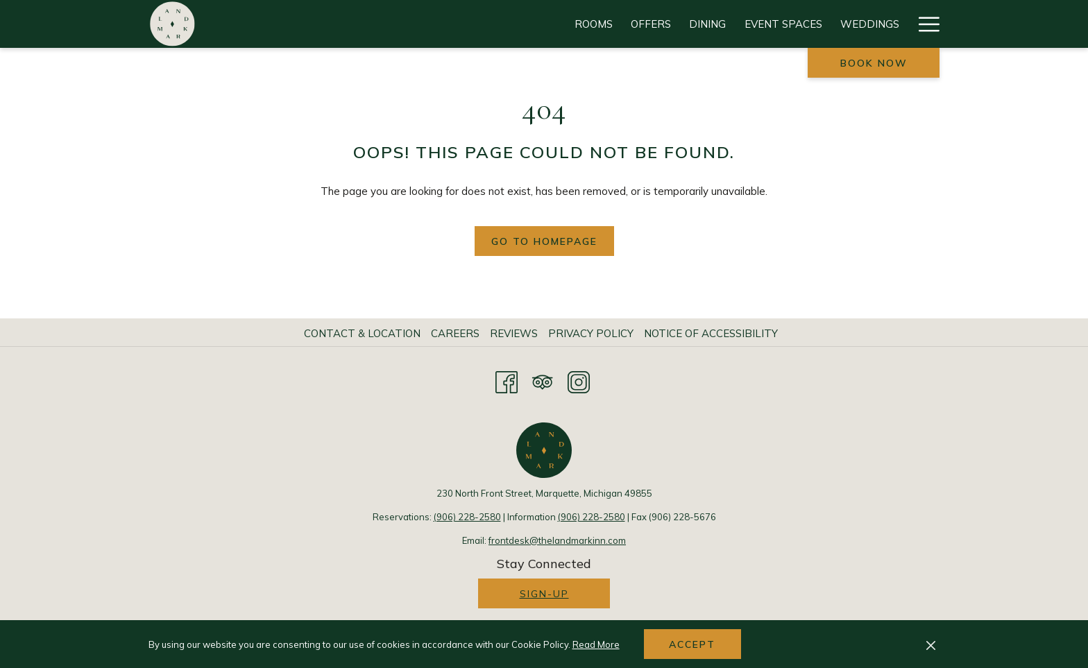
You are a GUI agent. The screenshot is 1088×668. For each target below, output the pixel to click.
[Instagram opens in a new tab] (579, 380)
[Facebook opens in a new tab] (506, 380)
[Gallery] (811, 24)
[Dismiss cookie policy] (931, 644)
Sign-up (544, 594)
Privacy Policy (591, 333)
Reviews (514, 333)
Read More (596, 644)
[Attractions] (671, 24)
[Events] (748, 24)
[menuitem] (363, 333)
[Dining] (423, 24)
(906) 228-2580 (467, 516)
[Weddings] (585, 24)
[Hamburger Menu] (924, 24)
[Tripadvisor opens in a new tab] (543, 380)
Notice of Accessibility (711, 333)
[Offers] (367, 24)
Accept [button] (692, 644)
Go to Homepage (544, 241)
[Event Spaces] (499, 24)
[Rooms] (310, 24)
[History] (876, 24)
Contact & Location (362, 333)
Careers (455, 333)
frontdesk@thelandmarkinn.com (557, 540)
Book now (874, 63)
